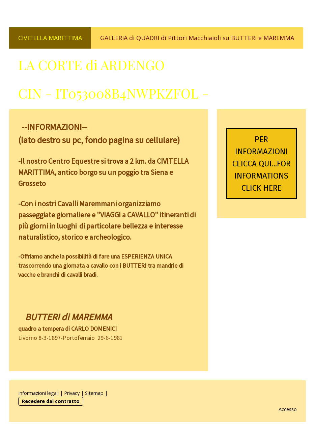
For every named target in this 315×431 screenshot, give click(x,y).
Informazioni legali (38, 393)
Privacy (72, 393)
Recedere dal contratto (51, 401)
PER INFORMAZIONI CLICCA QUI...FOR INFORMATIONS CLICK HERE (261, 164)
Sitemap (94, 393)
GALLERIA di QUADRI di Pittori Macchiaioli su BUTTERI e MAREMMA (197, 38)
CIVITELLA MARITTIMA (50, 38)
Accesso (288, 409)
